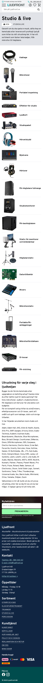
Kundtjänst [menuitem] (7, 628)
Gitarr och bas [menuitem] (9, 603)
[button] (4, 5)
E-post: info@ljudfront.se (12, 563)
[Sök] (38, 9)
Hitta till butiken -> (10, 576)
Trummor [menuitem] (6, 610)
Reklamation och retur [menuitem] (13, 642)
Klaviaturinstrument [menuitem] (12, 606)
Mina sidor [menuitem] (7, 649)
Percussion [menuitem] (7, 617)
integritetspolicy (7, 517)
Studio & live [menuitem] (8, 613)
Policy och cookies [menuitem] (11, 638)
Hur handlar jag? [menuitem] (10, 635)
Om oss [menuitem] (5, 645)
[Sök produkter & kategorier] (20, 9)
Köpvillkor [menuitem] (7, 631)
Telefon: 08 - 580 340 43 (12, 560)
